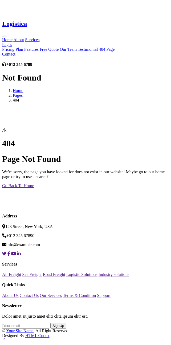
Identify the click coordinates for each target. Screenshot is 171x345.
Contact (8, 54)
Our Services (51, 295)
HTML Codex (37, 335)
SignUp (58, 326)
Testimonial (88, 49)
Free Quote (49, 49)
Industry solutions (114, 274)
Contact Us (29, 295)
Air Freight (11, 274)
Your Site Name (20, 331)
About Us (10, 295)
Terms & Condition (79, 295)
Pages (7, 44)
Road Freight (54, 274)
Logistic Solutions (81, 274)
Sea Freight (32, 274)
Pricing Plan (12, 49)
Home (7, 39)
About (18, 39)
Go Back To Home (18, 185)
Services (32, 39)
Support (104, 295)
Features (31, 49)
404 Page (107, 49)
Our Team (68, 49)
